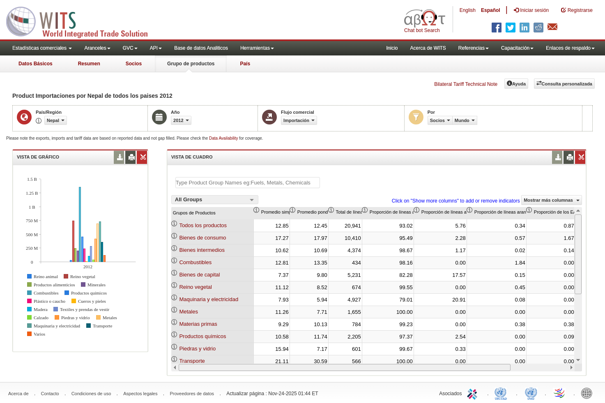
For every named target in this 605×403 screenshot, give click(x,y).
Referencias (473, 48)
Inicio (392, 48)
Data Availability (224, 138)
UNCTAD (502, 393)
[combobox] (214, 199)
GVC (130, 48)
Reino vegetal (195, 287)
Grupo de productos (190, 64)
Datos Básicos (35, 64)
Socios (134, 64)
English (468, 10)
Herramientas (257, 48)
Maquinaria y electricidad (208, 299)
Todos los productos (203, 225)
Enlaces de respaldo (570, 48)
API (156, 48)
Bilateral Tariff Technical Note (465, 84)
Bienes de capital (199, 275)
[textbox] (247, 182)
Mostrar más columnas (552, 200)
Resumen (89, 64)
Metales (188, 312)
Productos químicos (202, 336)
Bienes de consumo (202, 238)
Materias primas (198, 324)
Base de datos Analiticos (201, 48)
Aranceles (97, 48)
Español (490, 10)
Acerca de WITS (428, 48)
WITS (82, 20)
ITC (473, 393)
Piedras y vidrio (197, 348)
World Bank (588, 393)
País (245, 64)
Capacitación (517, 48)
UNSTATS (531, 393)
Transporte (192, 361)
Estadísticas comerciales (42, 48)
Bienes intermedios (202, 250)
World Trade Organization (560, 393)
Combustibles (195, 262)
